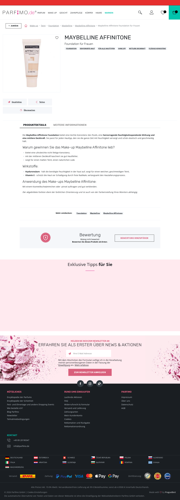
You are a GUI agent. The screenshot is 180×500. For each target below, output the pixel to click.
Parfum (41, 12)
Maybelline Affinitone (85, 25)
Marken (109, 12)
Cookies (67, 419)
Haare (99, 12)
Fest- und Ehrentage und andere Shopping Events (30, 404)
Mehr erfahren (82, 365)
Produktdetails (34, 125)
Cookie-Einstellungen (37, 492)
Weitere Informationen (69, 125)
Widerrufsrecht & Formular (77, 404)
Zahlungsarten (71, 411)
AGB (123, 408)
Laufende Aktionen (73, 397)
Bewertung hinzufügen (134, 238)
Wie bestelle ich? (15, 408)
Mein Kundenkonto (73, 415)
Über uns (125, 400)
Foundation (53, 25)
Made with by (162, 492)
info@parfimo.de (21, 446)
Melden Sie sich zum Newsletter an (90, 343)
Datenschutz (127, 404)
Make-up (34, 25)
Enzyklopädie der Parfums (19, 397)
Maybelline (67, 25)
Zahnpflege (76, 12)
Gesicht (63, 12)
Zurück (14, 26)
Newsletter (12, 415)
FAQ (66, 400)
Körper (89, 12)
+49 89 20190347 (21, 440)
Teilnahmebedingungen (18, 419)
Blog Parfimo (13, 411)
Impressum (126, 397)
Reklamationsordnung (74, 426)
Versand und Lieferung (75, 408)
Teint (43, 25)
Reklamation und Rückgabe (77, 422)
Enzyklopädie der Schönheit (20, 400)
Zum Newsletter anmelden (90, 372)
